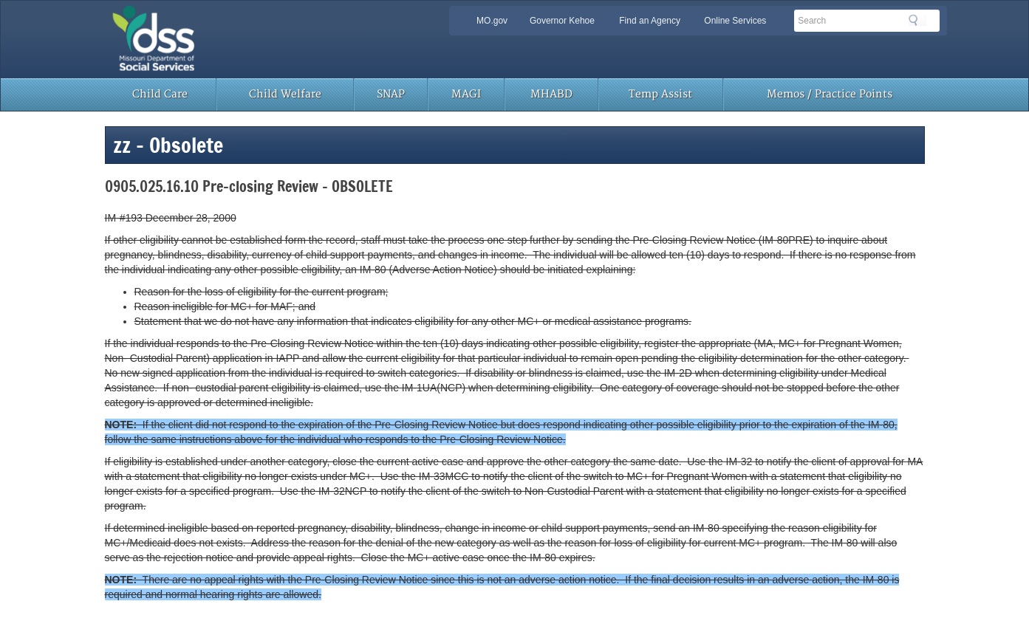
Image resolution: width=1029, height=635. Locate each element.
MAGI (466, 94)
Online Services (735, 21)
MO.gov (491, 21)
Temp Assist (660, 94)
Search (917, 20)
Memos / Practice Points (829, 94)
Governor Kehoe (562, 21)
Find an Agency (649, 21)
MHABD (551, 94)
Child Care (160, 94)
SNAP (391, 94)
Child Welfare (285, 94)
